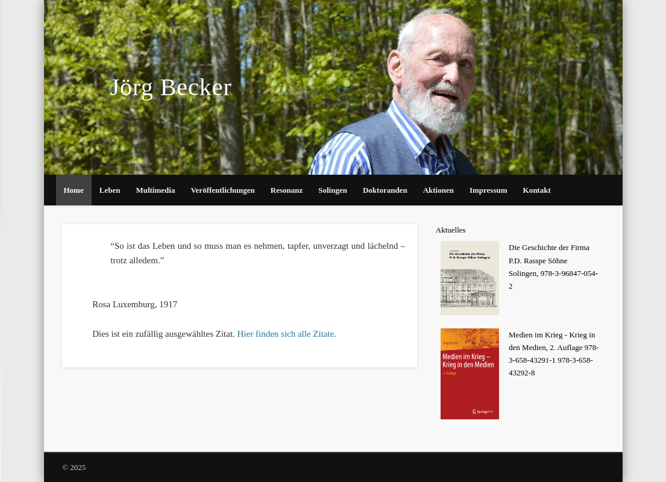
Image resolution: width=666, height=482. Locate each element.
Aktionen (438, 190)
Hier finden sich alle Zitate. (287, 334)
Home (74, 190)
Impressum (488, 190)
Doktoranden (385, 190)
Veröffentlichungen (222, 190)
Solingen (332, 190)
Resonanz (287, 190)
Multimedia (155, 190)
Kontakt (537, 190)
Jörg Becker (170, 87)
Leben (110, 190)
